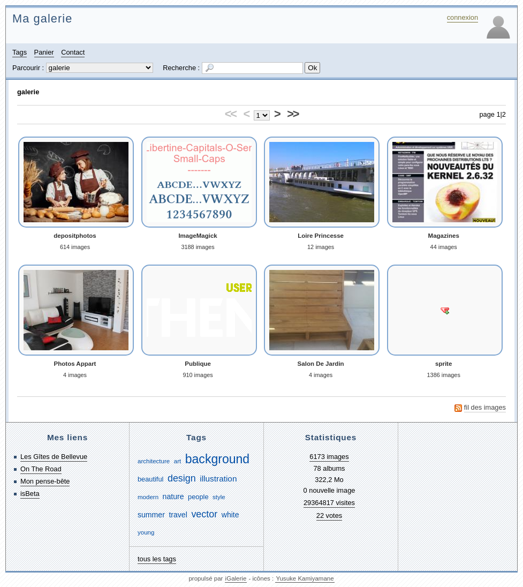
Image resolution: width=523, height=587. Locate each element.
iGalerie (236, 578)
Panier (44, 52)
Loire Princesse (321, 235)
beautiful (150, 479)
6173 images (328, 457)
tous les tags (157, 559)
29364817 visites (329, 503)
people (198, 497)
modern (148, 497)
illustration (218, 478)
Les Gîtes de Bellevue (53, 457)
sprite (443, 363)
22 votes (329, 515)
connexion (462, 17)
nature (173, 496)
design (182, 478)
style (219, 497)
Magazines (443, 235)
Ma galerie (42, 18)
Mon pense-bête (45, 481)
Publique (198, 363)
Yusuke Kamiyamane (304, 578)
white (230, 514)
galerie (28, 92)
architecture (154, 461)
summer (151, 514)
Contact (73, 52)
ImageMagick (197, 235)
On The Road (41, 469)
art (177, 461)
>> (292, 114)
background (217, 459)
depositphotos (75, 235)
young (146, 532)
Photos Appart (75, 363)
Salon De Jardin (321, 363)
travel (178, 514)
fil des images (485, 407)
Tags (19, 52)
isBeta (30, 494)
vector (204, 514)
